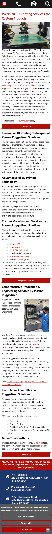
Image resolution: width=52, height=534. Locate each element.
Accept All (26, 529)
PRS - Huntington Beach (24, 496)
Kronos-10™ (15, 247)
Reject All (26, 523)
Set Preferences (26, 516)
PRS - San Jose (19, 474)
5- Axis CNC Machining (20, 256)
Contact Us (26, 126)
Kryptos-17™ (15, 244)
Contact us (38, 443)
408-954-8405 (27, 486)
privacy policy (44, 510)
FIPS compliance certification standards (19, 85)
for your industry (22, 121)
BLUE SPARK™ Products (20, 250)
